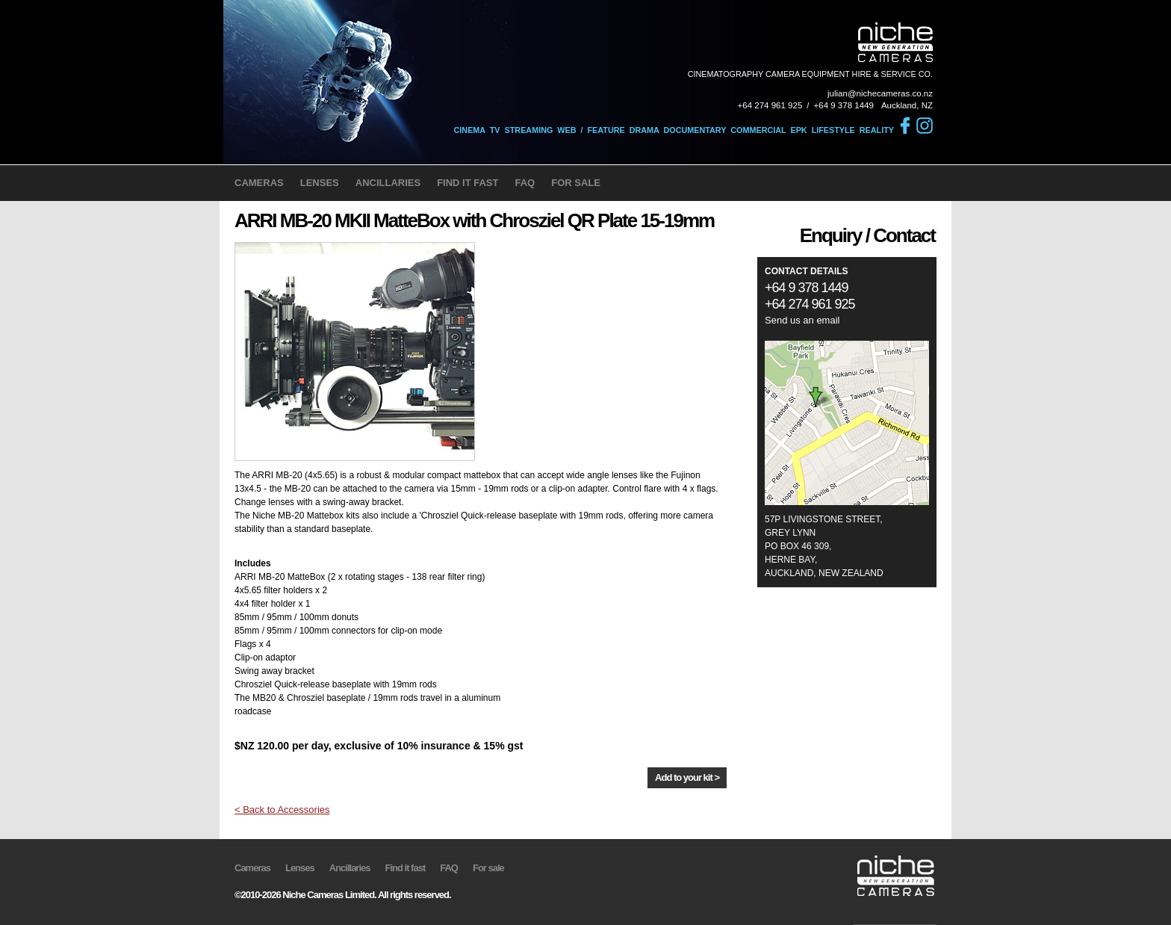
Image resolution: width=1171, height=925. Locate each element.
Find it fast (405, 867)
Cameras (252, 867)
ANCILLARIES (387, 182)
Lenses (299, 867)
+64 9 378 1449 (844, 105)
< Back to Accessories (282, 809)
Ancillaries (349, 867)
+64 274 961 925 (770, 105)
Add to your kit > (687, 777)
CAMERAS (259, 182)
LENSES (319, 182)
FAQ (525, 182)
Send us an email (802, 320)
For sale (488, 867)
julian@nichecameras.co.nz (880, 93)
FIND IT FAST (467, 182)
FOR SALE (575, 182)
